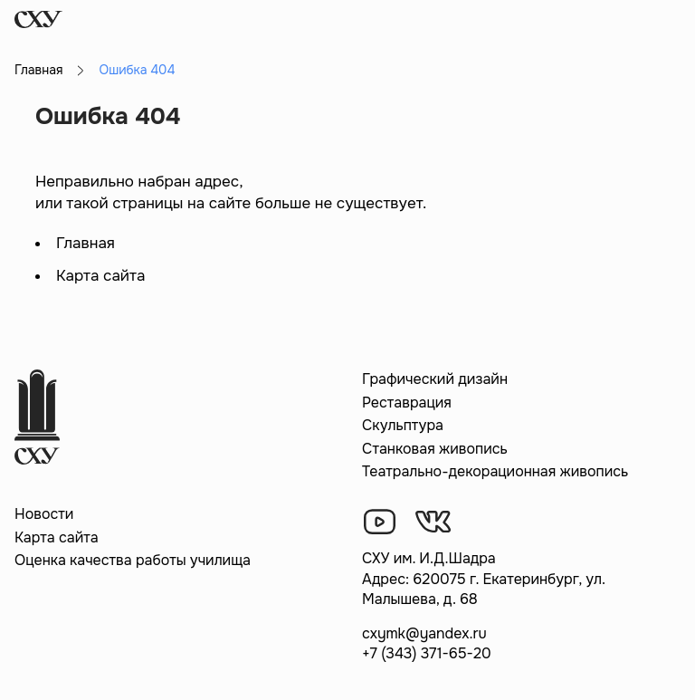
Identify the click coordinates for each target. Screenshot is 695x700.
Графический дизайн (435, 378)
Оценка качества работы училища (132, 560)
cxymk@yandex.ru (424, 633)
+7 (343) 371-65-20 (426, 653)
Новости (43, 513)
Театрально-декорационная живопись (495, 471)
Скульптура (402, 425)
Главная (38, 70)
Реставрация (407, 402)
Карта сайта (100, 275)
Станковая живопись (435, 448)
